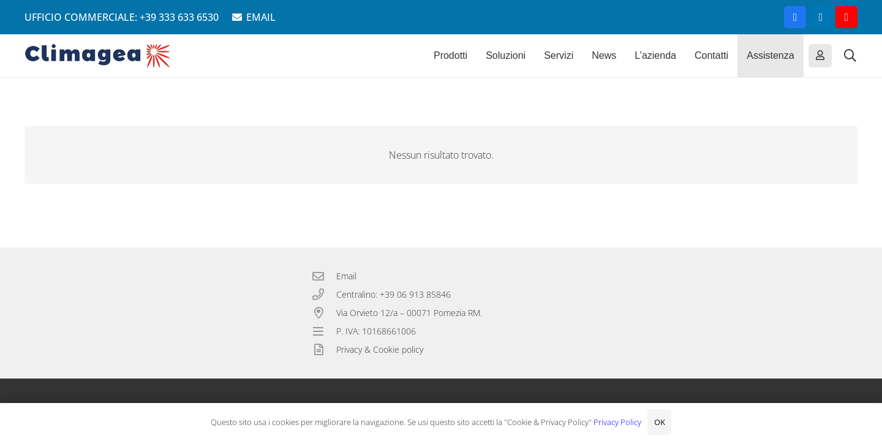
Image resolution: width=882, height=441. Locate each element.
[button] (850, 55)
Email (346, 276)
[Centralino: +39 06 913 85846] (324, 294)
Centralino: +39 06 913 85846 (393, 294)
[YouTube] (846, 17)
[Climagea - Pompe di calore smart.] (97, 55)
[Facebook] (795, 17)
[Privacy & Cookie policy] (324, 349)
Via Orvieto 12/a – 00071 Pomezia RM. (409, 312)
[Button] (820, 55)
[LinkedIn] (821, 17)
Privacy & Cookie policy (379, 349)
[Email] (324, 276)
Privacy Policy (617, 422)
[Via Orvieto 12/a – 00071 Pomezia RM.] (324, 312)
